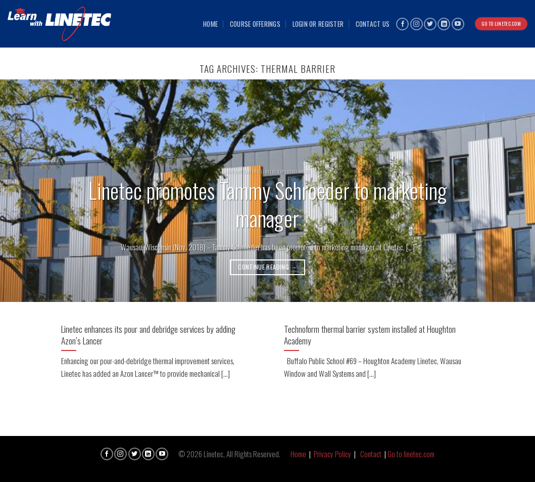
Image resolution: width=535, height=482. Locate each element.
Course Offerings (255, 24)
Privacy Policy (332, 453)
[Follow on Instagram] (416, 24)
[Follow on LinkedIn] (443, 24)
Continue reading (267, 267)
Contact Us (373, 24)
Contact (370, 453)
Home (210, 24)
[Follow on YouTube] (458, 24)
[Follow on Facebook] (402, 24)
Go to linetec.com (410, 453)
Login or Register (318, 24)
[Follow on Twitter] (430, 24)
